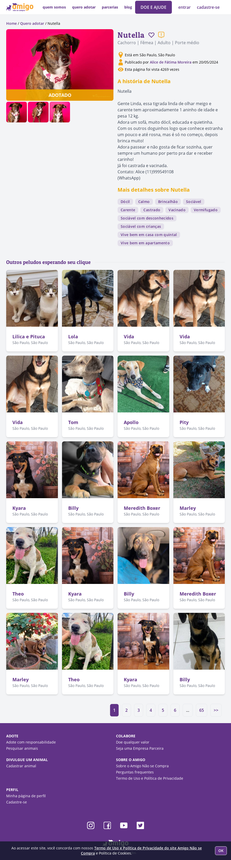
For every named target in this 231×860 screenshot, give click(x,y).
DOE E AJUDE (153, 7)
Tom (73, 422)
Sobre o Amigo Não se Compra (142, 765)
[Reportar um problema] (161, 35)
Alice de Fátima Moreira (170, 62)
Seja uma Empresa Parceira (140, 748)
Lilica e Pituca (28, 336)
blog (128, 7)
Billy (73, 508)
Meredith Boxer (142, 508)
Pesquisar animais (22, 748)
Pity (184, 422)
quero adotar (84, 7)
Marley (188, 508)
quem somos (54, 7)
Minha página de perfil (26, 795)
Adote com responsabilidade (31, 742)
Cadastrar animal (21, 765)
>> (216, 710)
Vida (129, 336)
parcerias (110, 7)
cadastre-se (208, 7)
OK (221, 850)
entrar (185, 7)
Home (11, 23)
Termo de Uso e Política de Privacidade (149, 778)
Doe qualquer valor (132, 742)
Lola (73, 336)
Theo (18, 594)
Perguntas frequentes (135, 772)
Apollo (131, 422)
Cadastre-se (16, 802)
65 (201, 710)
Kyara (19, 508)
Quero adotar (32, 23)
